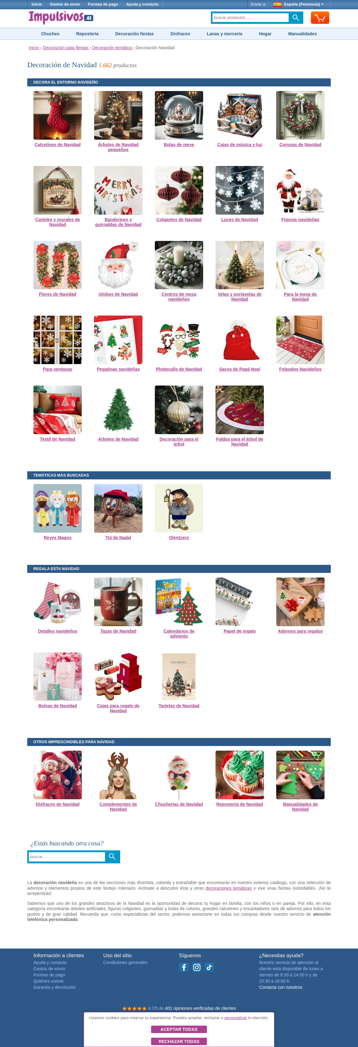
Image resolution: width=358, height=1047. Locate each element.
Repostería (87, 33)
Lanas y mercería (224, 33)
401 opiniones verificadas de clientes (200, 1008)
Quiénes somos (48, 981)
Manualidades (302, 33)
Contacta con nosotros (280, 987)
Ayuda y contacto (142, 4)
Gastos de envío (65, 4)
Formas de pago (103, 4)
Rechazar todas (179, 1041)
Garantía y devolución (54, 987)
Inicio (37, 4)
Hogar (265, 33)
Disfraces (180, 33)
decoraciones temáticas (229, 888)
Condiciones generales (125, 962)
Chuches (50, 33)
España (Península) (298, 4)
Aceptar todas (178, 1029)
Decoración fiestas (134, 33)
